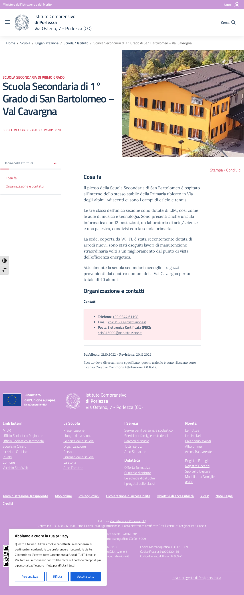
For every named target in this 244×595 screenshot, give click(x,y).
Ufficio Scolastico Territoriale (23, 441)
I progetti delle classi (139, 483)
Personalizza (30, 576)
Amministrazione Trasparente (25, 496)
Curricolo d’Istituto (137, 472)
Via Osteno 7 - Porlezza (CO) (128, 521)
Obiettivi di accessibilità (175, 496)
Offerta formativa (137, 467)
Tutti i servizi (133, 446)
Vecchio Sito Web (15, 467)
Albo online (193, 446)
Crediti (8, 503)
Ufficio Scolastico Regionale (23, 435)
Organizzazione (74, 446)
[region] (58, 557)
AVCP (189, 482)
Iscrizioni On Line (15, 451)
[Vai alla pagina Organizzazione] (46, 43)
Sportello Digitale (197, 471)
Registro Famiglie (197, 460)
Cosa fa (11, 178)
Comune (9, 462)
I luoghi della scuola (77, 435)
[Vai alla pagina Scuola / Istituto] (76, 43)
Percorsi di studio (136, 441)
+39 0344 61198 (125, 316)
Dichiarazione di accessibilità (128, 496)
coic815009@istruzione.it (127, 322)
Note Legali (224, 496)
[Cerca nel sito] (228, 22)
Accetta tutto (85, 576)
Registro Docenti (197, 466)
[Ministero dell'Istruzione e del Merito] (27, 4)
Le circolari (193, 435)
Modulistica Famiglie (200, 476)
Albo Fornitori (73, 467)
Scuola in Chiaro (14, 446)
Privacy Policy (89, 496)
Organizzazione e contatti (25, 186)
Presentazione (74, 430)
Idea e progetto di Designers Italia (196, 577)
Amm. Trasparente (198, 451)
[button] (30, 163)
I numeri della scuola (78, 457)
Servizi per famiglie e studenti (146, 435)
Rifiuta (57, 576)
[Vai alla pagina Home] (10, 43)
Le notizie (192, 430)
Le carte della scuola (78, 441)
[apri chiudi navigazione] (7, 22)
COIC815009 (137, 538)
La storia (69, 462)
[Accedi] (231, 4)
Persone (69, 451)
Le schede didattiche (139, 478)
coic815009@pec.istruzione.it (120, 332)
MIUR (7, 430)
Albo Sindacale (135, 451)
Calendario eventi (198, 441)
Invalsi (7, 457)
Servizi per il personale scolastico (148, 430)
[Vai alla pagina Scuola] (25, 43)
